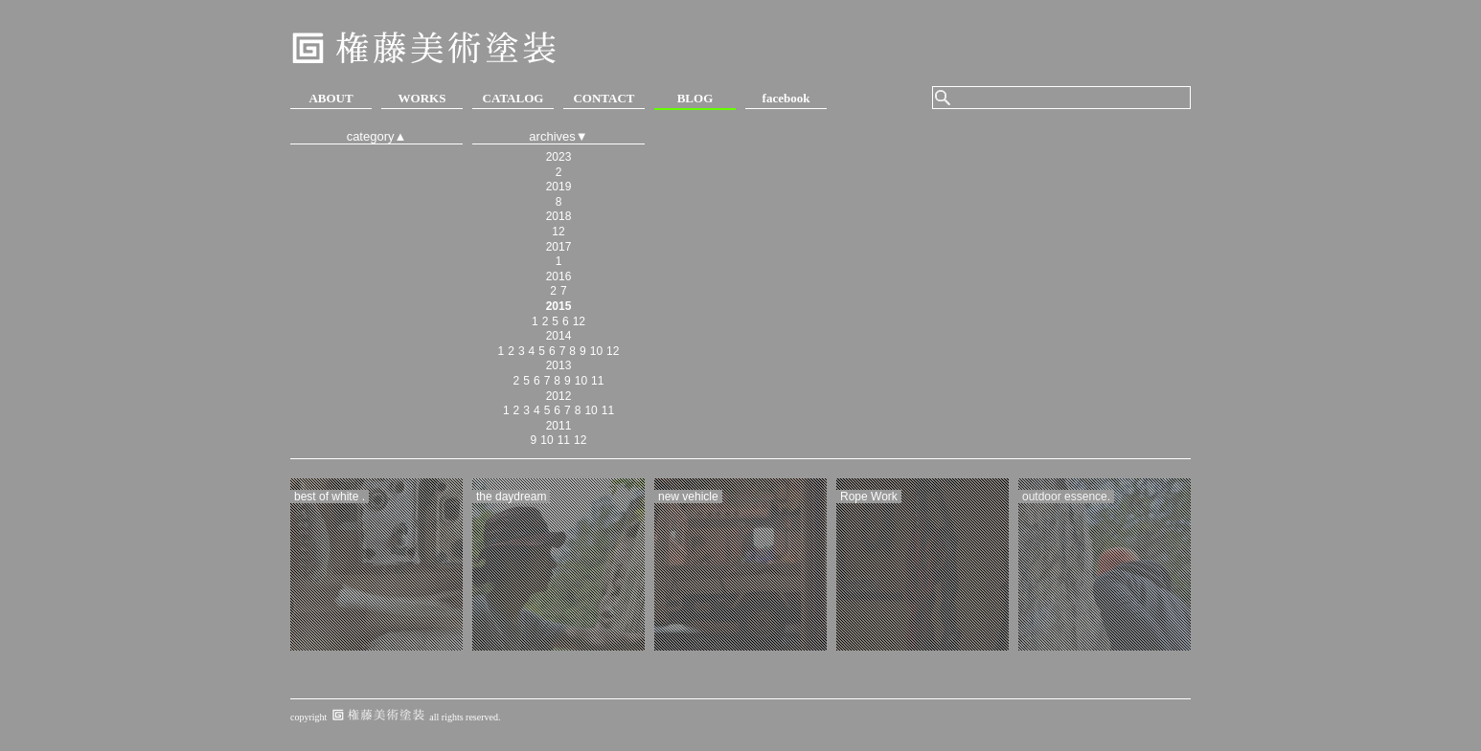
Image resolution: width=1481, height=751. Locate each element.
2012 (559, 396)
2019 (559, 186)
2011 (559, 425)
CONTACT (603, 98)
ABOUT (330, 98)
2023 (559, 157)
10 (596, 351)
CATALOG (513, 98)
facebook (786, 98)
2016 (559, 276)
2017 (559, 247)
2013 (559, 365)
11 (597, 380)
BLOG (695, 98)
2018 (559, 216)
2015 (559, 306)
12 (558, 231)
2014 (559, 335)
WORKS (422, 98)
